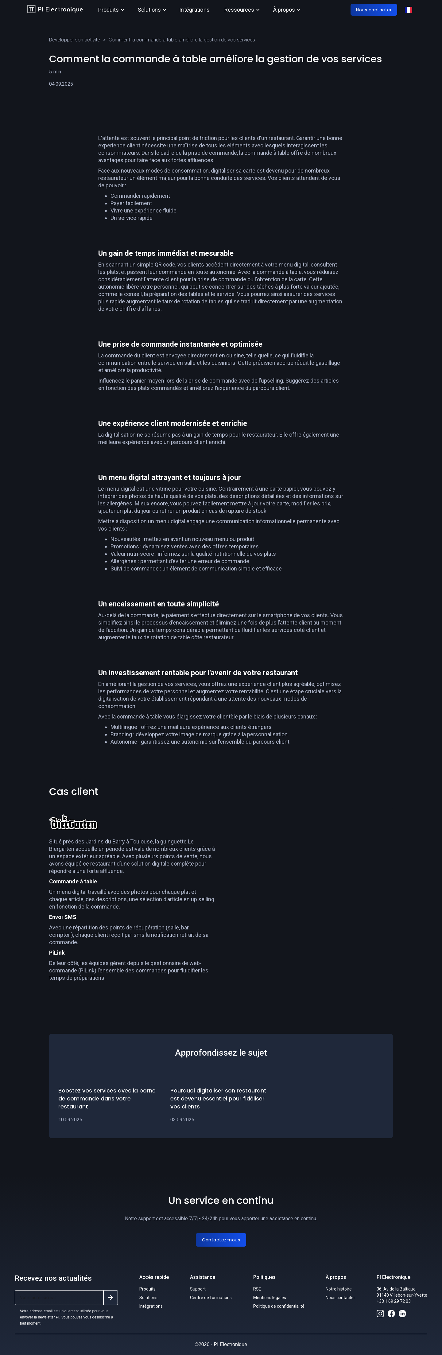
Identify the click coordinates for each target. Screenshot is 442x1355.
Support (198, 1289)
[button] (110, 9)
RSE (257, 1289)
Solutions (148, 1297)
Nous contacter (340, 1297)
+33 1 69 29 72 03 (394, 1301)
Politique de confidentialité (278, 1306)
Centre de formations (211, 1297)
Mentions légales (269, 1297)
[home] (55, 10)
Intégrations (194, 9)
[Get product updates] (59, 1297)
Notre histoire (339, 1289)
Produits (147, 1289)
